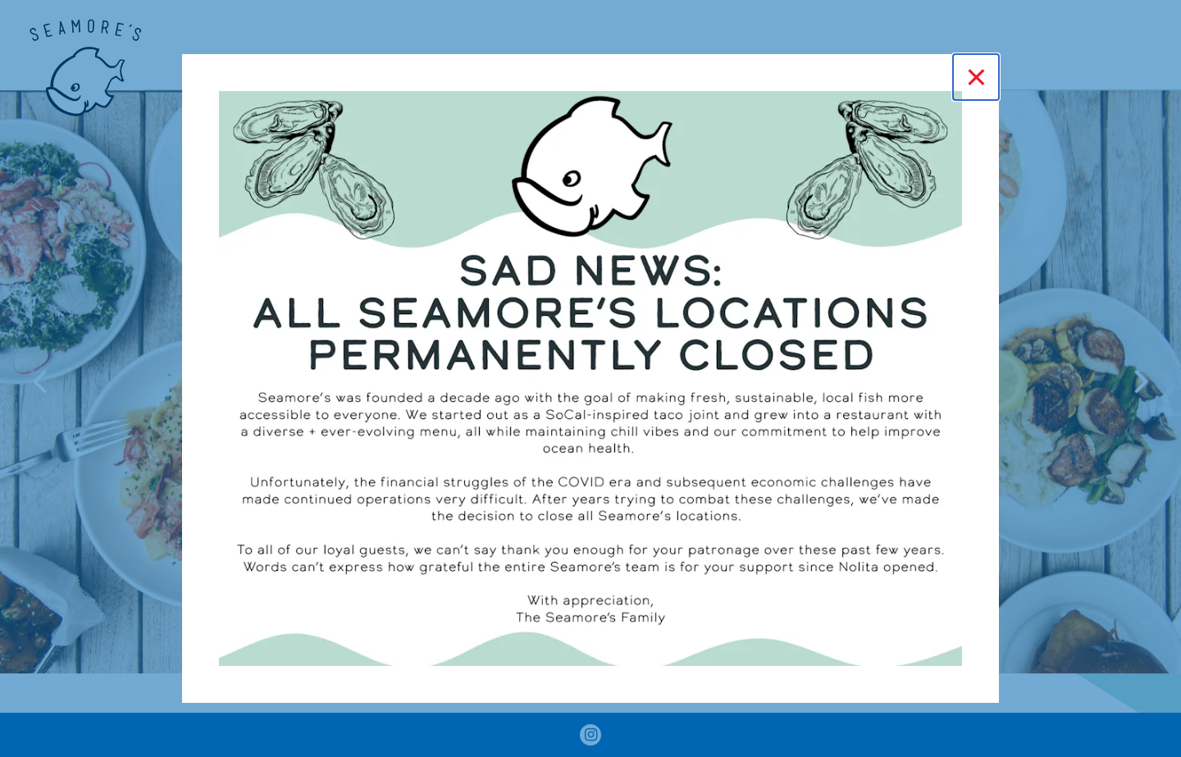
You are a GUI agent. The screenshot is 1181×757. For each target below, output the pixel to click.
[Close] (976, 77)
